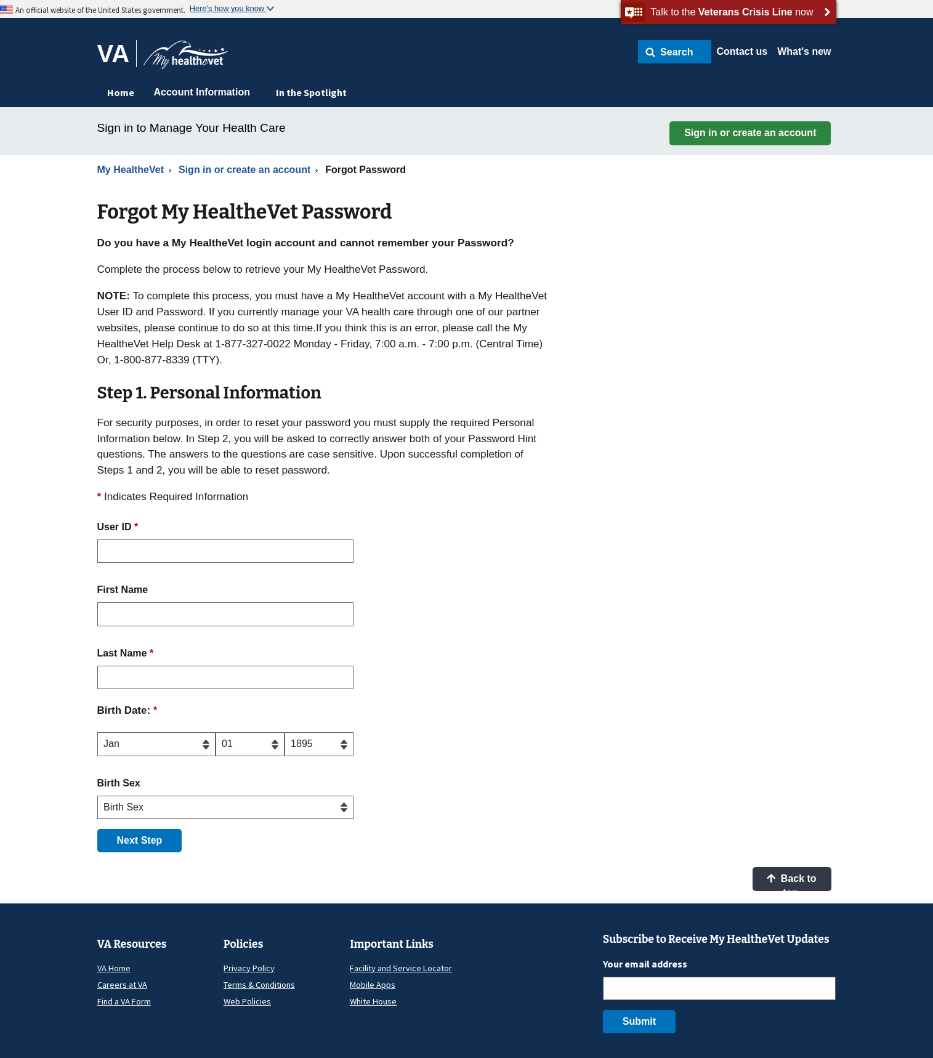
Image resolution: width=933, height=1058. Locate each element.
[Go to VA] (117, 53)
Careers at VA (122, 984)
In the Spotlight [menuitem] (311, 92)
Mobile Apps (372, 984)
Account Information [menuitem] (202, 92)
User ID (118, 527)
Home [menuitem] (120, 92)
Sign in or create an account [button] (750, 132)
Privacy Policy (249, 968)
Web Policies (247, 1001)
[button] (674, 51)
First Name (122, 589)
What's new (804, 51)
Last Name (125, 653)
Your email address (645, 964)
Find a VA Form (124, 1001)
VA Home (114, 968)
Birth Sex (118, 783)
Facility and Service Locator (401, 968)
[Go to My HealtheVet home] (186, 59)
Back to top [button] (791, 881)
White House (373, 1001)
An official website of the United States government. (100, 10)
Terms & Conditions (259, 984)
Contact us (741, 51)
